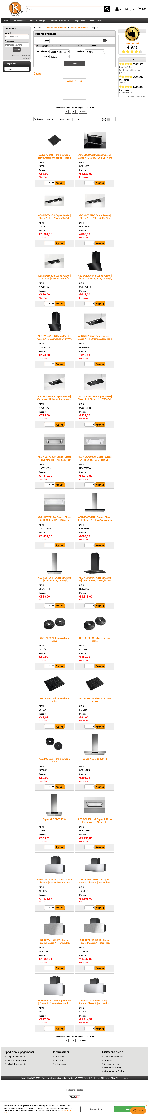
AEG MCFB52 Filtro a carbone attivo (54, 762)
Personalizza (96, 1109)
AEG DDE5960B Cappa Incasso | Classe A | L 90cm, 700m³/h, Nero (94, 157)
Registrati (26, 60)
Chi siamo (59, 1058)
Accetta (129, 1109)
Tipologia (80, 53)
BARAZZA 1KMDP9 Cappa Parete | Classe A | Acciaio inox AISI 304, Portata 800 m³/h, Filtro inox (54, 884)
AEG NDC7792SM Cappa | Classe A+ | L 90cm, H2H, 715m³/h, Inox (54, 459)
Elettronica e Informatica (59, 21)
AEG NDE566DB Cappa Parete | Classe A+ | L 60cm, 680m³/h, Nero (54, 280)
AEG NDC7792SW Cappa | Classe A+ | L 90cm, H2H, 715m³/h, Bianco (95, 461)
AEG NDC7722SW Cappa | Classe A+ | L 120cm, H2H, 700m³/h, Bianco (54, 521)
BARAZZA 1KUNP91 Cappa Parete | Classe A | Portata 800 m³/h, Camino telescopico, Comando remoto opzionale (54, 945)
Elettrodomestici (19, 21)
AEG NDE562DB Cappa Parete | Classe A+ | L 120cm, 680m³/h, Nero (54, 219)
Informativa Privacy (112, 1069)
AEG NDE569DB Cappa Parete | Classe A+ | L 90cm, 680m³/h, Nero (94, 219)
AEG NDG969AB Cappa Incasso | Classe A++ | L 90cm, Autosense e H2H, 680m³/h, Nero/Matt (94, 340)
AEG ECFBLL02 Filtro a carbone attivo (95, 701)
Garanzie (108, 1061)
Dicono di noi (61, 1065)
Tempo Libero (78, 21)
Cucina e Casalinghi (37, 21)
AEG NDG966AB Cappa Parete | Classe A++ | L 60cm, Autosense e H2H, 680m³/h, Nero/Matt (54, 400)
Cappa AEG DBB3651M (54, 820)
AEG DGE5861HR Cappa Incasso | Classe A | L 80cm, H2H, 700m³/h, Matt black (95, 400)
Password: (9, 42)
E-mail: (8, 34)
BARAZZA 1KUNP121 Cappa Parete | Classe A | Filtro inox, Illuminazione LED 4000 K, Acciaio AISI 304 (95, 945)
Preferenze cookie (74, 1091)
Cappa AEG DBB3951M (95, 760)
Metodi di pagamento (16, 1065)
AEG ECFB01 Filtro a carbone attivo (54, 701)
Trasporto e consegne (16, 1061)
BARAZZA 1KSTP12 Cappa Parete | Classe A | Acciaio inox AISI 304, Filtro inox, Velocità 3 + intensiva (94, 1006)
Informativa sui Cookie (114, 1072)
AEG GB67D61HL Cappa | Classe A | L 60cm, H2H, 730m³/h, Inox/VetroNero (54, 582)
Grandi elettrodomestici (78, 47)
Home (5, 21)
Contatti (59, 1061)
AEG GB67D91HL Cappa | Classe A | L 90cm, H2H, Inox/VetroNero (95, 520)
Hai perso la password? (21, 57)
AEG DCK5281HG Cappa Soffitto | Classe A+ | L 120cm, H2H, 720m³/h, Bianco (95, 823)
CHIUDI (147, 1105)
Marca (46, 58)
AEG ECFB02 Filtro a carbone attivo (54, 641)
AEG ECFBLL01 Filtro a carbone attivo (95, 641)
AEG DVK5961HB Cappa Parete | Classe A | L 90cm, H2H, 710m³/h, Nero (95, 280)
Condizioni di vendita (113, 1058)
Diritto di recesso (111, 1065)
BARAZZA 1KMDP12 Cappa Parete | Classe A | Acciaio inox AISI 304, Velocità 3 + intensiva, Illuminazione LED (95, 885)
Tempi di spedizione (15, 1058)
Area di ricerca (43, 53)
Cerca (46, 42)
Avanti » (83, 113)
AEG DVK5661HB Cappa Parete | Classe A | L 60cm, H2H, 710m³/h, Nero (54, 340)
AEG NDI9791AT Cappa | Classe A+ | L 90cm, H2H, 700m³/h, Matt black (95, 582)
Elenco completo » (136, 98)
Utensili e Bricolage (96, 21)
